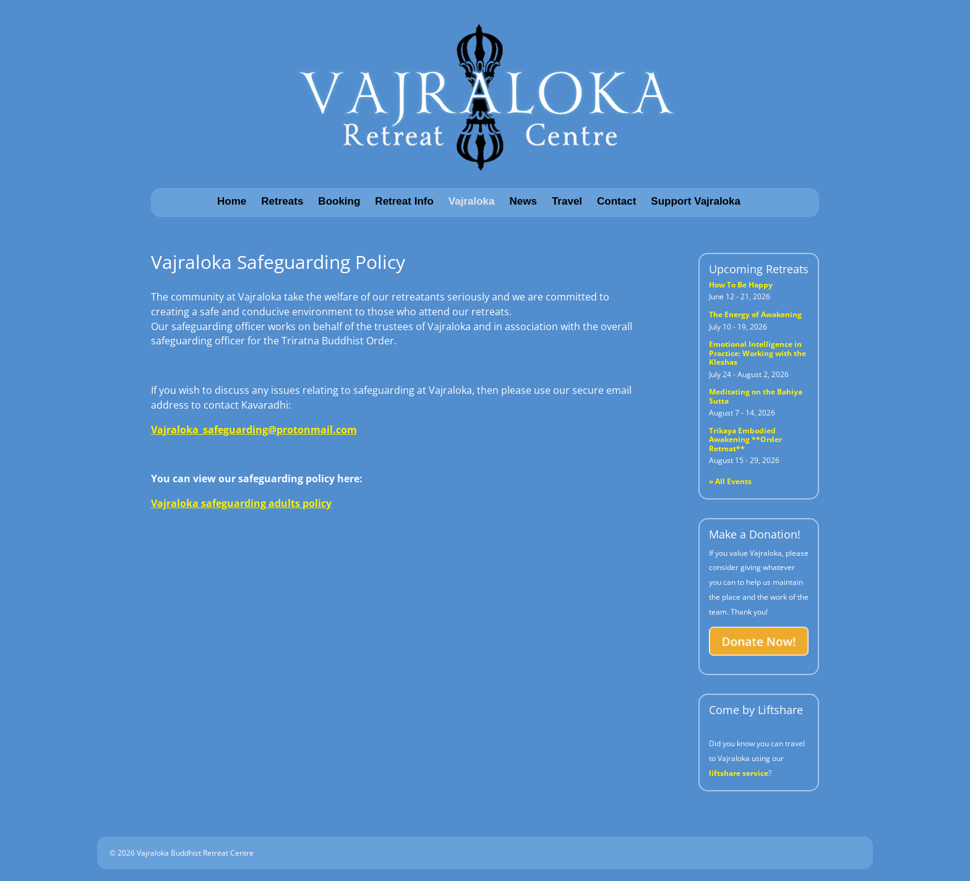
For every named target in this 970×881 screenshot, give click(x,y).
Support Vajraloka (695, 201)
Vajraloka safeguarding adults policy (241, 503)
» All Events (730, 481)
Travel (567, 201)
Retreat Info (404, 201)
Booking (339, 201)
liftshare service (738, 773)
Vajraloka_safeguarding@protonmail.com (254, 429)
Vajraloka (472, 201)
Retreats (282, 201)
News (523, 201)
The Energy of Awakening (755, 314)
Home (231, 201)
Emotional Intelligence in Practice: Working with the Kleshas (757, 353)
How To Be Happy (741, 284)
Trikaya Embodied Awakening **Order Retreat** (745, 439)
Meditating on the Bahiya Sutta (755, 396)
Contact (616, 201)
